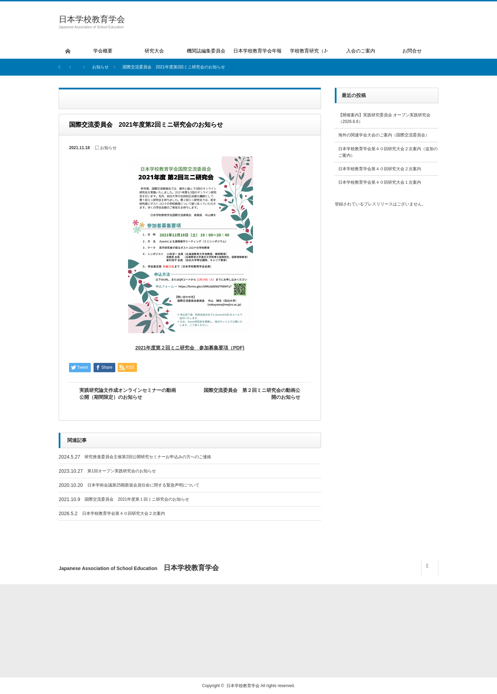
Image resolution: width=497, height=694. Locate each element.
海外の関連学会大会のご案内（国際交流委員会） (383, 135)
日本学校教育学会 (92, 19)
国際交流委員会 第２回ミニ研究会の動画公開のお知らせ (252, 393)
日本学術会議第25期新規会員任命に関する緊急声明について (143, 485)
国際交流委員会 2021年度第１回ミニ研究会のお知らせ (137, 499)
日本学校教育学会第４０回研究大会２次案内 (123, 513)
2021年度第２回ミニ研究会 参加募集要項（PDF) (189, 347)
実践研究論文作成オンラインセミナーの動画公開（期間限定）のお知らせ (127, 393)
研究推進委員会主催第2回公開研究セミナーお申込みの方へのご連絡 (148, 456)
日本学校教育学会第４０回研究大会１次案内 (379, 182)
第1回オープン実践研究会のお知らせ (121, 471)
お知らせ (108, 147)
